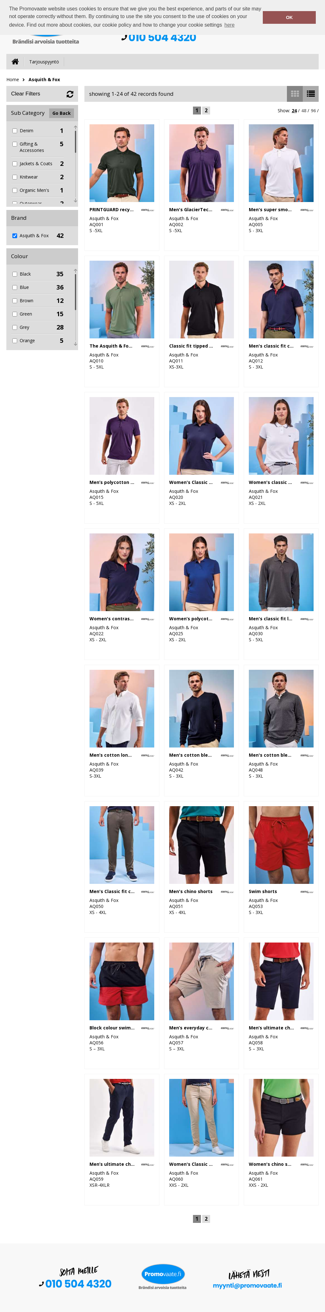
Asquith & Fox (44, 79)
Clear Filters (25, 94)
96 (313, 111)
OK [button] (289, 17)
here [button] (229, 25)
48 (303, 111)
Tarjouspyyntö (44, 62)
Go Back (61, 113)
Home (12, 79)
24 (294, 111)
